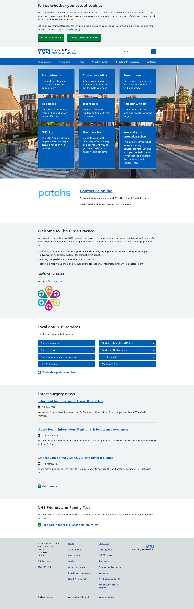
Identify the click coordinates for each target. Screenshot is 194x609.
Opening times (105, 549)
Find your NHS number (128, 350)
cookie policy (73, 29)
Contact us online (95, 75)
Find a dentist (67, 350)
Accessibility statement (78, 597)
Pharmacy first (92, 132)
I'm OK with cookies (51, 37)
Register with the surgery (127, 62)
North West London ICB (110, 579)
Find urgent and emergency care (67, 357)
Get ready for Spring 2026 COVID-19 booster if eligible (75, 458)
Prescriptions (64, 62)
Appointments (44, 62)
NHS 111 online (67, 364)
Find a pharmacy (67, 343)
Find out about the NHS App (128, 343)
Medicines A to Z (128, 364)
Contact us (151, 62)
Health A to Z (128, 357)
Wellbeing (103, 573)
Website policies (106, 597)
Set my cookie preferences (84, 37)
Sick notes (49, 104)
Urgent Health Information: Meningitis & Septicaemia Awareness (83, 429)
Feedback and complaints (110, 567)
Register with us (134, 104)
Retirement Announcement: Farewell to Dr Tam (70, 401)
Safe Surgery (55, 281)
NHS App (48, 132)
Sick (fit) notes (105, 555)
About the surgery (100, 62)
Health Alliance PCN (77, 579)
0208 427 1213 (44, 567)
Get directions (44, 561)
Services (81, 62)
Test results (90, 104)
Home (71, 543)
